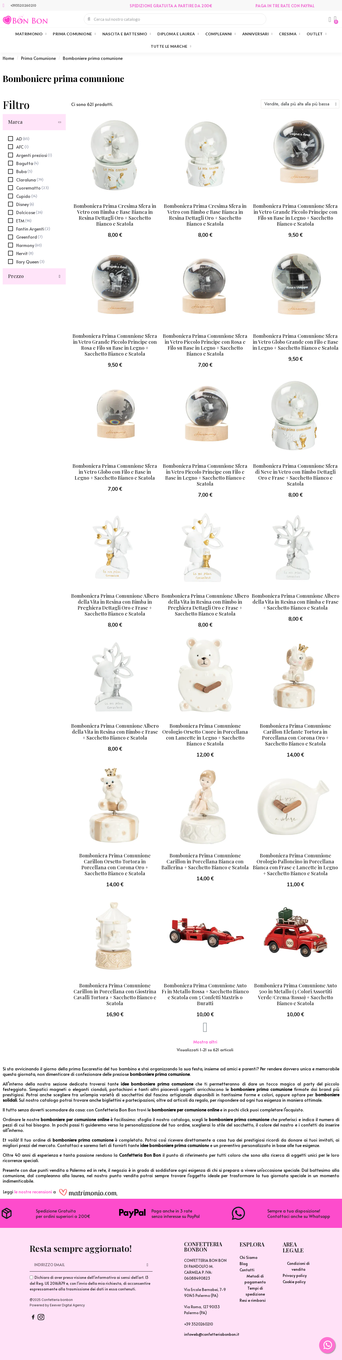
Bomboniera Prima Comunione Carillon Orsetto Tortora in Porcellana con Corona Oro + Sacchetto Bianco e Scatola (115, 864)
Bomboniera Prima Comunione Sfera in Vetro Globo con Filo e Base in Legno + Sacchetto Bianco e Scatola (114, 472)
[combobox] (175, 19)
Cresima (289, 34)
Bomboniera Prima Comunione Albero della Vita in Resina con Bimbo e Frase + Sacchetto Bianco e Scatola (115, 732)
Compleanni (220, 34)
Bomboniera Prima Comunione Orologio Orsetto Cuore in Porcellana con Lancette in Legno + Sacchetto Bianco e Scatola (205, 735)
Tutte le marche (171, 46)
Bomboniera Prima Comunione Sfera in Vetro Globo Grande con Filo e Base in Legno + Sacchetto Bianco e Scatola (295, 342)
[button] (335, 19)
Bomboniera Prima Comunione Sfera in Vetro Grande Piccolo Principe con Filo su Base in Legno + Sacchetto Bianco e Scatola (295, 215)
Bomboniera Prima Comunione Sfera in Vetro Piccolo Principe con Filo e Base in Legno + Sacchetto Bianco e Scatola (205, 475)
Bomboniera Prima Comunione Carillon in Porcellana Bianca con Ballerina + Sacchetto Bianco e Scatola (205, 861)
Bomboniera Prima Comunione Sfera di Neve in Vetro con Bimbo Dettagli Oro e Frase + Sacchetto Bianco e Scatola (295, 475)
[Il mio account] (330, 19)
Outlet (316, 34)
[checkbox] (18, 139)
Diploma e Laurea (178, 34)
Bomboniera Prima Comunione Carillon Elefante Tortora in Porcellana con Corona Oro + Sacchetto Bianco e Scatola (295, 735)
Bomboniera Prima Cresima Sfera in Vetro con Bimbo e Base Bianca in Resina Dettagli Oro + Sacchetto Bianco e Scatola (205, 215)
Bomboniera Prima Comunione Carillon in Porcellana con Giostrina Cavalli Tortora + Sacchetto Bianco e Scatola (115, 994)
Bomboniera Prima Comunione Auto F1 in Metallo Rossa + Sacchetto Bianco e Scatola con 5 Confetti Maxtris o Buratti (205, 994)
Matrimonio (30, 34)
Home (8, 58)
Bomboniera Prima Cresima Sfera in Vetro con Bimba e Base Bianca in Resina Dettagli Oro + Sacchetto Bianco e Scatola (115, 215)
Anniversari (257, 34)
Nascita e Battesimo (126, 34)
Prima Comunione (74, 34)
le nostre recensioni (33, 1191)
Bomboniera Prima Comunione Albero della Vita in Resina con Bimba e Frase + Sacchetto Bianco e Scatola (295, 602)
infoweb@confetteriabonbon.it (211, 1334)
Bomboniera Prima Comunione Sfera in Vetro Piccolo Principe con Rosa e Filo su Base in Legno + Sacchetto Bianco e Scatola (205, 345)
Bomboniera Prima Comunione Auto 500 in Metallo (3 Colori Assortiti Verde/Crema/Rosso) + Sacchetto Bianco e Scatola (295, 994)
